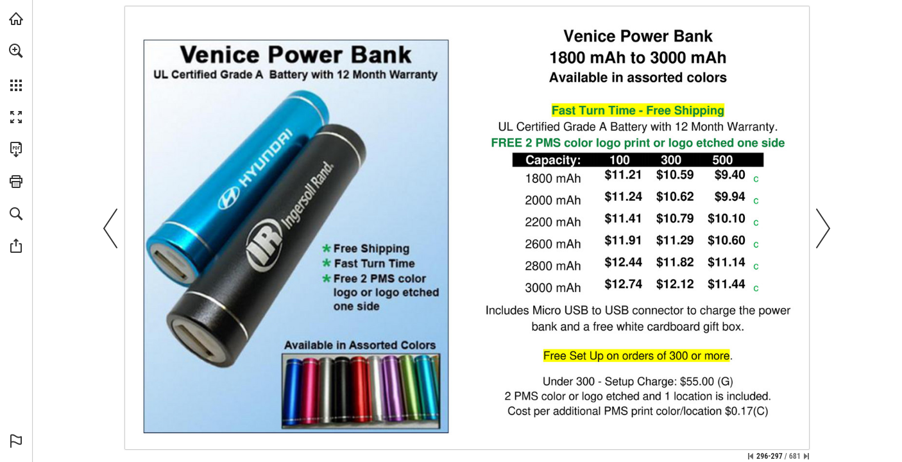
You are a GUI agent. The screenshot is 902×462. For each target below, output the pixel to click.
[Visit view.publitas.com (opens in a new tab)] (16, 19)
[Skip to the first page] (750, 456)
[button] (16, 51)
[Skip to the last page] (806, 456)
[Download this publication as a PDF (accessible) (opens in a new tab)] (16, 149)
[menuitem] (16, 67)
